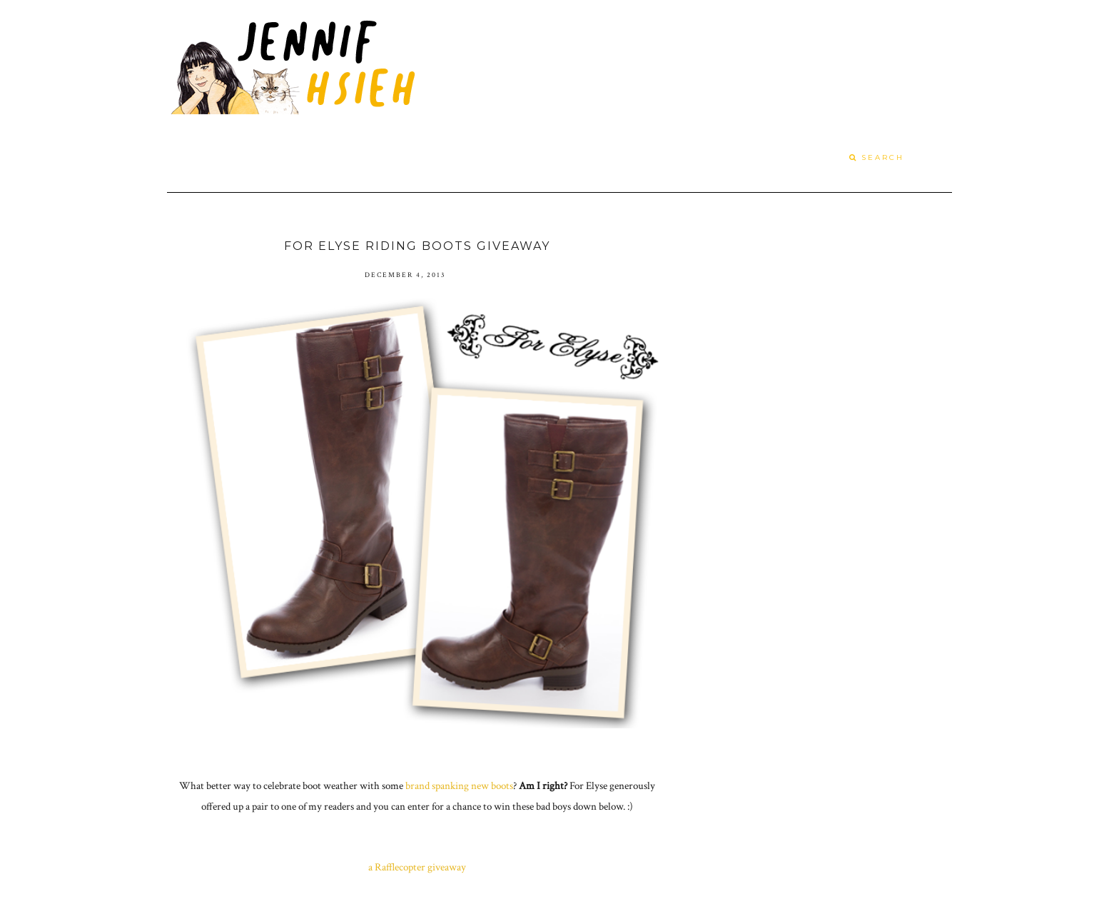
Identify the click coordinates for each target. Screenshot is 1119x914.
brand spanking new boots (459, 786)
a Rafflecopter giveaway (417, 867)
